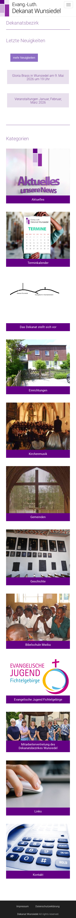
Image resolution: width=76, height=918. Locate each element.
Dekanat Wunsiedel (27, 914)
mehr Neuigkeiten (24, 57)
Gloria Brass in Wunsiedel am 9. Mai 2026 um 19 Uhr (38, 77)
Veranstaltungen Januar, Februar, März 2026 (38, 101)
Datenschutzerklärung (47, 906)
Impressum (22, 906)
